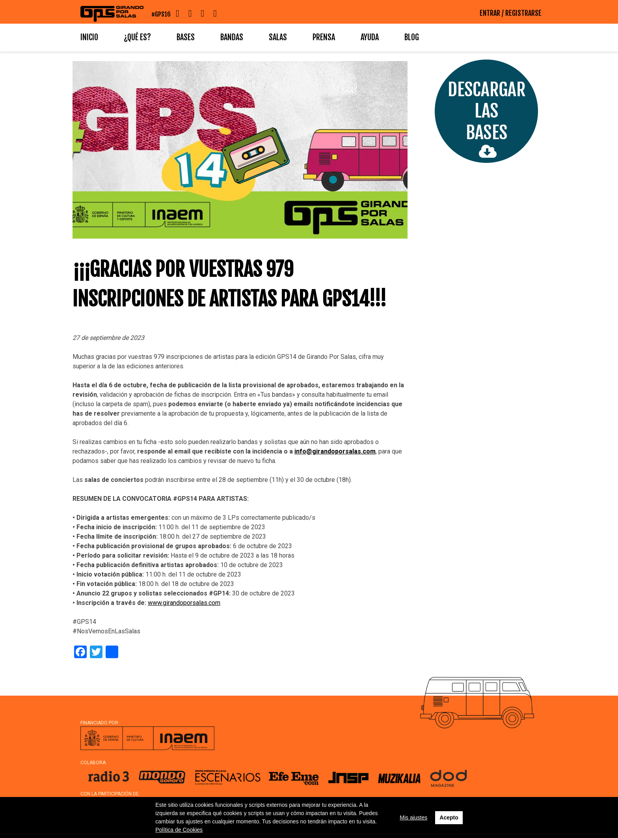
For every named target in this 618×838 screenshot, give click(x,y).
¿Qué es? (137, 37)
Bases (186, 37)
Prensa (324, 37)
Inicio (89, 37)
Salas (278, 37)
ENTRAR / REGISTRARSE (511, 13)
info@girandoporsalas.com (335, 451)
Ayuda (370, 37)
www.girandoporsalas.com (184, 603)
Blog (411, 37)
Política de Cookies (179, 830)
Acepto (448, 817)
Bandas (231, 37)
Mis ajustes (413, 817)
